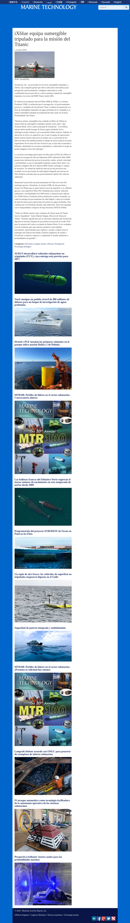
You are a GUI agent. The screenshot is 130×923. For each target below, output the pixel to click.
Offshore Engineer (22, 915)
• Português (71, 2)
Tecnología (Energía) (23, 247)
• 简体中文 (13, 2)
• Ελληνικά (92, 2)
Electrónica (29, 244)
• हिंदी (82, 2)
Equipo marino (40, 244)
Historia (50, 244)
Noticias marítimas (55, 915)
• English (117, 2)
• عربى (49, 2)
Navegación (59, 244)
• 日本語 (58, 2)
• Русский (105, 2)
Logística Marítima (38, 915)
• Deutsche (38, 2)
